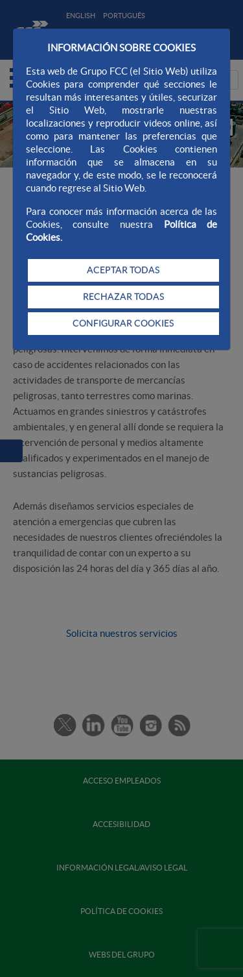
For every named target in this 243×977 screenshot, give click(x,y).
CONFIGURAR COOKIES (123, 323)
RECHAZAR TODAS (123, 296)
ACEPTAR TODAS (123, 270)
